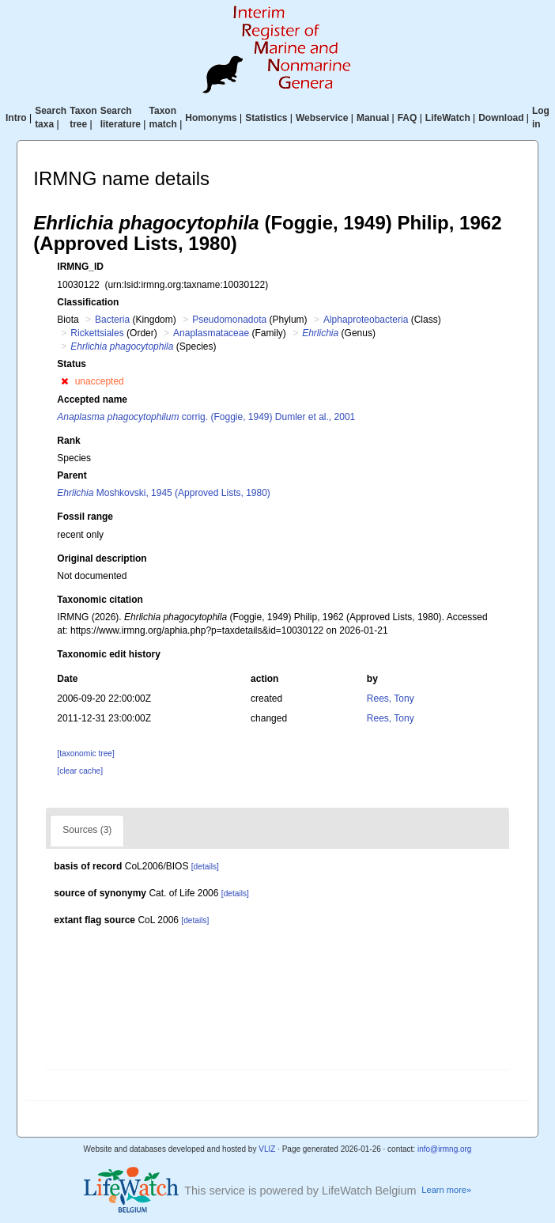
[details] (205, 866)
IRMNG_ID (80, 266)
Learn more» (446, 1190)
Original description (101, 558)
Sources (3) (86, 829)
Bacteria (112, 319)
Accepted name (92, 399)
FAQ (407, 117)
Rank (68, 440)
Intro (16, 117)
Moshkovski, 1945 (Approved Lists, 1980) (163, 492)
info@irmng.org (444, 1149)
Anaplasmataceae (211, 333)
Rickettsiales (96, 333)
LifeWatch (447, 117)
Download (500, 117)
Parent (71, 475)
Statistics (266, 117)
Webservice (322, 117)
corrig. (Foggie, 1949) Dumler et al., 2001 (206, 416)
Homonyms (210, 117)
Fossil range (85, 516)
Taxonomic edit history (108, 654)
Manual (373, 117)
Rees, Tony (390, 698)
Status (71, 363)
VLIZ (267, 1149)
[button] (64, 381)
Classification (88, 302)
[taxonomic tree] (85, 753)
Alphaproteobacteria (365, 319)
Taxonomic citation (99, 599)
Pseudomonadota (229, 319)
